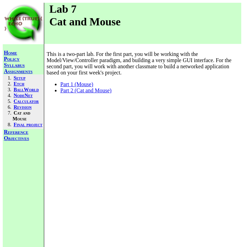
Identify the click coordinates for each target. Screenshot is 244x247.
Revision (23, 107)
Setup (20, 78)
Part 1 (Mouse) (76, 84)
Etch (19, 83)
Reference (16, 132)
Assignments (18, 71)
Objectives (16, 138)
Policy (12, 59)
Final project (28, 124)
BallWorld (26, 89)
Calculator (26, 101)
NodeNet (23, 95)
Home (10, 53)
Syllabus (14, 65)
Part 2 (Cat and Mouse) (85, 90)
